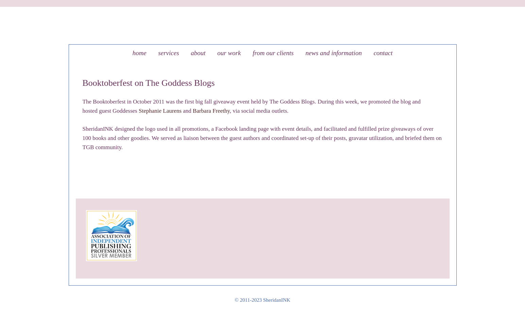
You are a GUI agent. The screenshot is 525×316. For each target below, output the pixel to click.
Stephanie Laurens (160, 111)
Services (168, 53)
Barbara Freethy (211, 111)
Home (139, 53)
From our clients (273, 53)
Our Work (229, 53)
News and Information (333, 53)
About (198, 53)
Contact (382, 53)
